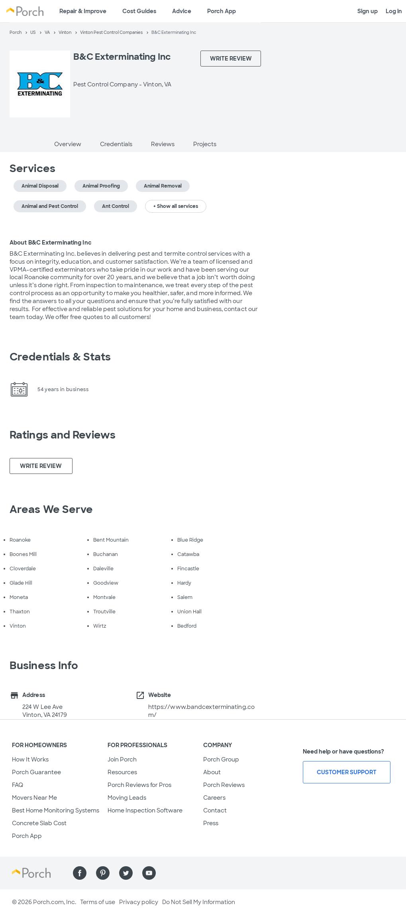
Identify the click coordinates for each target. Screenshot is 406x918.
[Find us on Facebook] (79, 873)
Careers (214, 797)
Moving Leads (127, 797)
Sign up (367, 11)
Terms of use (97, 902)
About (212, 772)
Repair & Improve (82, 11)
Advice (181, 11)
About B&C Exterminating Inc (51, 242)
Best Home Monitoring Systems (55, 810)
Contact (215, 810)
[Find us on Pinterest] (103, 873)
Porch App (221, 11)
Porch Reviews (224, 785)
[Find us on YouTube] (149, 873)
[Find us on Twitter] (126, 873)
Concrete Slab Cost (39, 823)
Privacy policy (138, 902)
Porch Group (221, 759)
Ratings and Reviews (63, 435)
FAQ (17, 785)
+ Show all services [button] (175, 206)
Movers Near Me (34, 797)
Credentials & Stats (60, 357)
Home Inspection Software (145, 810)
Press (210, 823)
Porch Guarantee (36, 772)
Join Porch (122, 759)
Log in (394, 11)
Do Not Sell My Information (198, 902)
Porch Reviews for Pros (139, 785)
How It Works (30, 759)
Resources (122, 772)
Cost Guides (139, 11)
